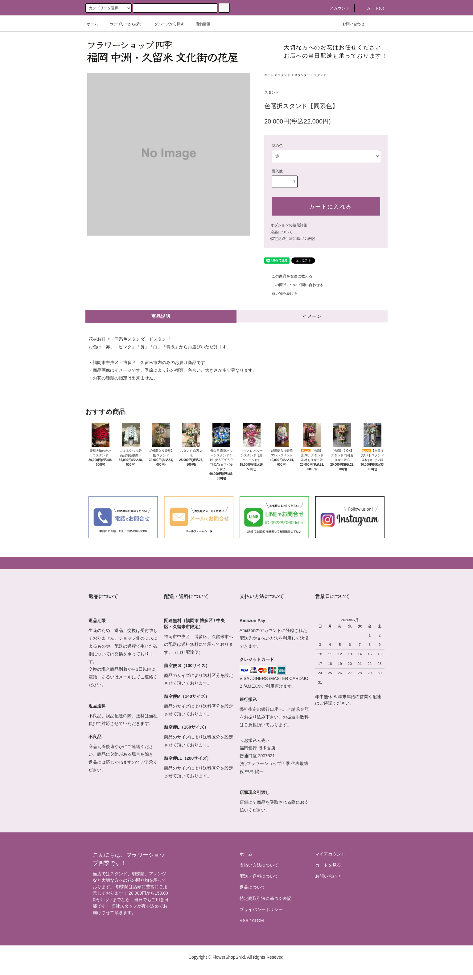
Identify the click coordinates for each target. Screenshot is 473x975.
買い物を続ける (281, 293)
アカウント (336, 8)
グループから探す (165, 24)
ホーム (92, 24)
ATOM (258, 920)
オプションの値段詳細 (288, 225)
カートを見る (328, 865)
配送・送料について (259, 876)
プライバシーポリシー (261, 909)
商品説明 (161, 316)
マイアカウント (330, 854)
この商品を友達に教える (288, 276)
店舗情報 (199, 24)
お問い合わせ (349, 24)
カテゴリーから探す (122, 24)
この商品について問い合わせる (293, 285)
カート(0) (372, 8)
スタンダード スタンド (310, 75)
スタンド (284, 75)
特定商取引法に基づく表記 (292, 239)
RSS (244, 920)
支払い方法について (259, 865)
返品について (281, 232)
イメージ (312, 316)
